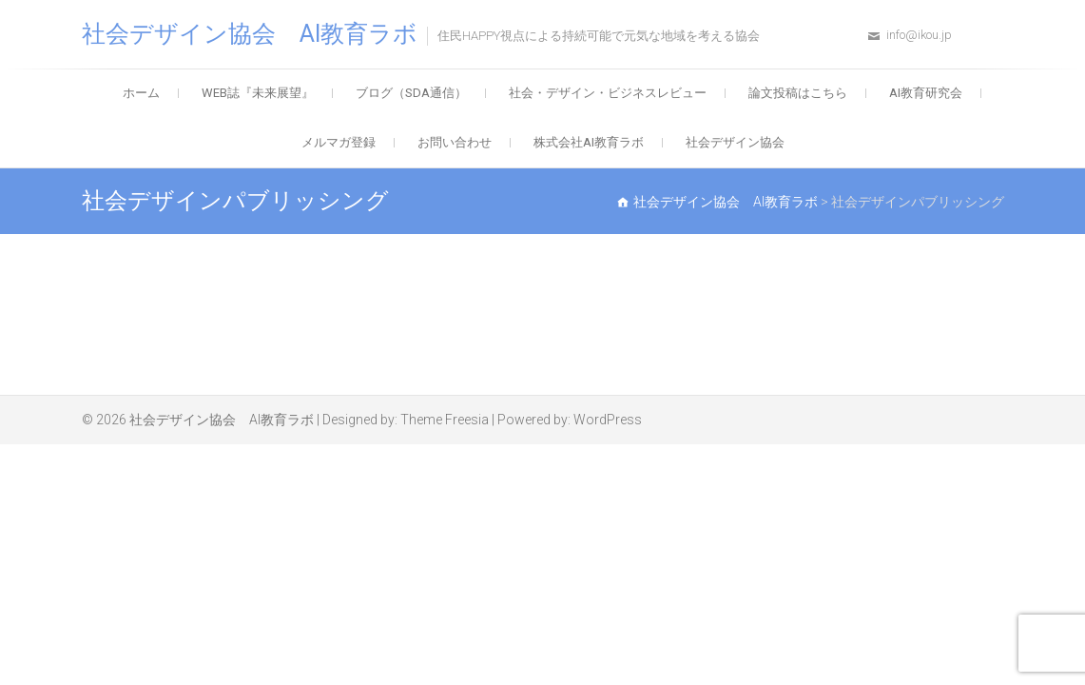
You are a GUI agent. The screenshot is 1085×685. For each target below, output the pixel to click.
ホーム (141, 93)
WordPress (607, 419)
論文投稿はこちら (797, 93)
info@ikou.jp (919, 35)
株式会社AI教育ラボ (588, 142)
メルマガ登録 (338, 142)
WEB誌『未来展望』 (258, 93)
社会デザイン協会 (735, 142)
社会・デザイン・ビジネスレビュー (608, 93)
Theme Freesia (444, 419)
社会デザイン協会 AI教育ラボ (249, 34)
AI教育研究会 (925, 93)
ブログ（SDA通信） (411, 93)
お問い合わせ (454, 142)
